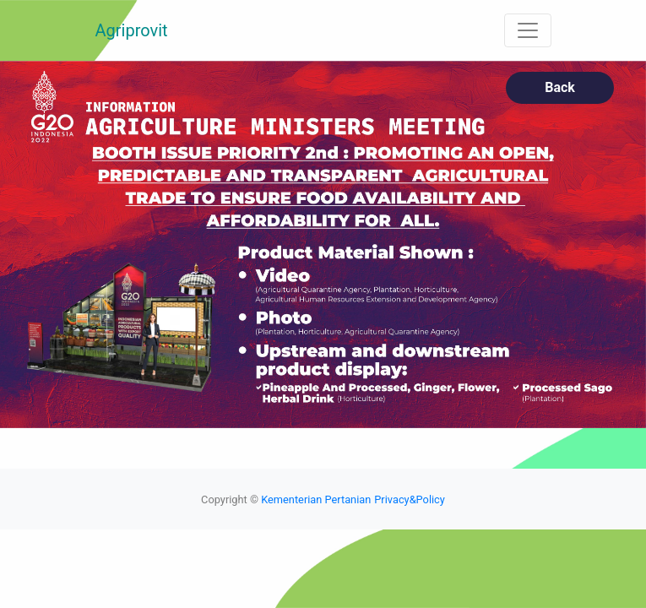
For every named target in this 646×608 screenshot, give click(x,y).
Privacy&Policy (409, 499)
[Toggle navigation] (527, 30)
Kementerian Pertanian (316, 499)
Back (560, 87)
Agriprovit (131, 30)
